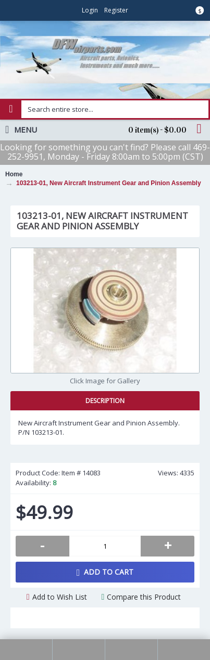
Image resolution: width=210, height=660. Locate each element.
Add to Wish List (59, 597)
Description (105, 400)
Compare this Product (144, 597)
